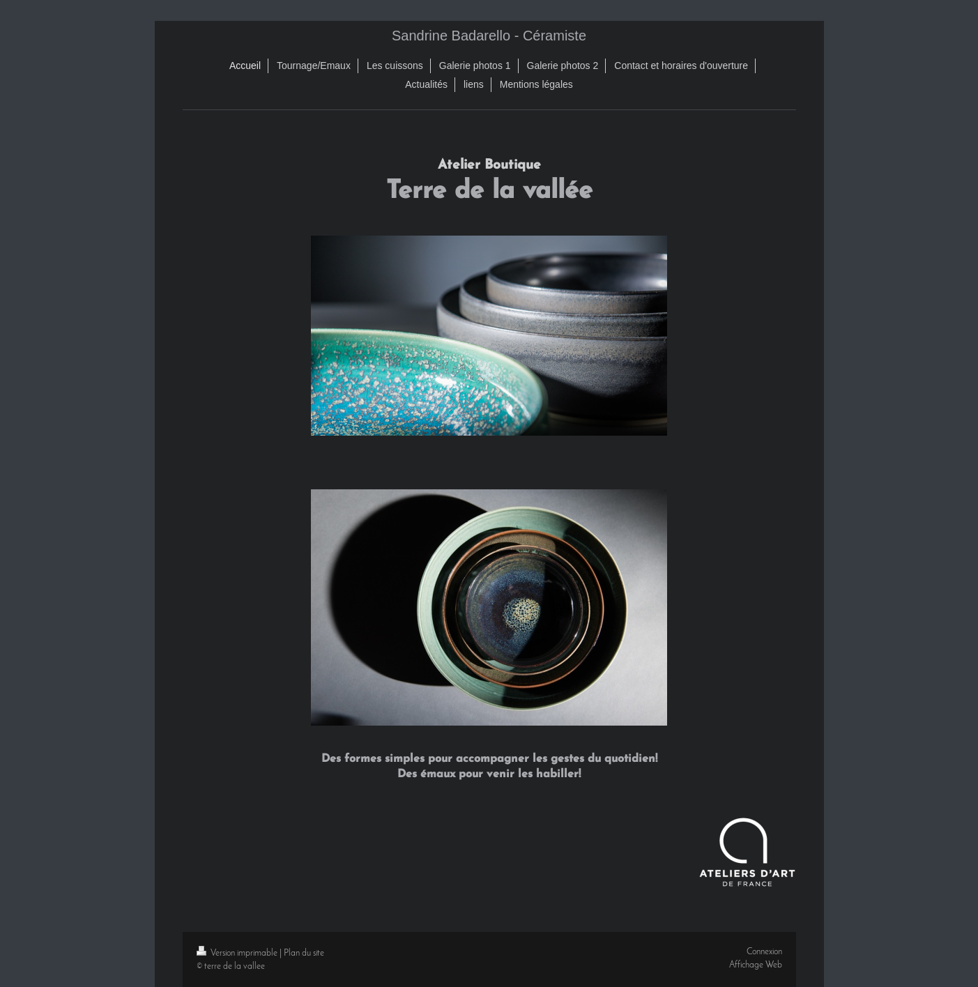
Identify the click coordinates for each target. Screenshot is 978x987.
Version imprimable (238, 953)
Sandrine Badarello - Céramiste (489, 35)
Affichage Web (755, 965)
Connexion (764, 951)
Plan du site (304, 953)
